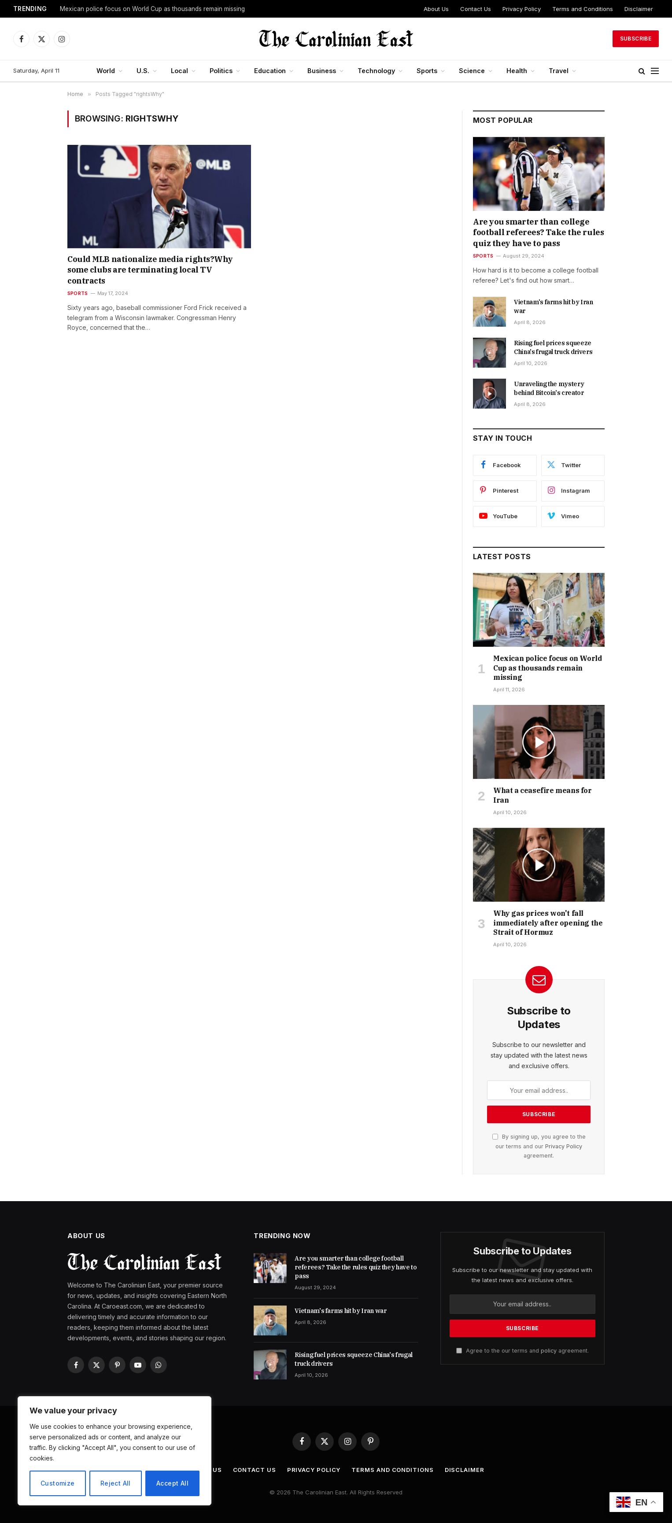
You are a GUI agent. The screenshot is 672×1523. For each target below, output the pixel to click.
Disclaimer (638, 8)
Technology (376, 70)
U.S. (143, 70)
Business (321, 70)
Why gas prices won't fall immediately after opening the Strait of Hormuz (547, 923)
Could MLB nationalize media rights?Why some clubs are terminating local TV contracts (150, 270)
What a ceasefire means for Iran (542, 795)
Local (179, 70)
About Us (436, 8)
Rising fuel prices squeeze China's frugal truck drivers (553, 347)
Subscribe (635, 38)
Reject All (115, 1483)
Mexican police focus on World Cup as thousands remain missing (152, 8)
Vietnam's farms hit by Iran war (553, 306)
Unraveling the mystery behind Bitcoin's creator (549, 388)
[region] (114, 1450)
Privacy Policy (521, 8)
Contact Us (475, 8)
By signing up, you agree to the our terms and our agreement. (539, 1146)
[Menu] (655, 71)
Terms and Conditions (582, 8)
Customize (58, 1483)
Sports (427, 70)
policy (549, 1350)
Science (472, 70)
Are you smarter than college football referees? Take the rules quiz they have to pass (538, 232)
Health (516, 70)
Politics (221, 70)
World (105, 70)
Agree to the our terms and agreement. (522, 1350)
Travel (559, 70)
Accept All (172, 1483)
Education (270, 70)
